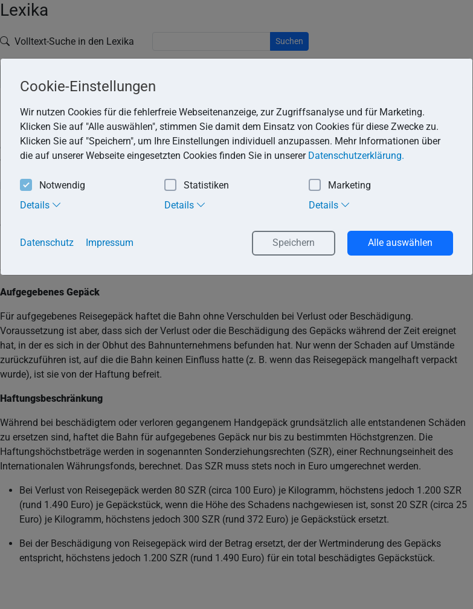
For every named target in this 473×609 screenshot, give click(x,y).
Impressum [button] (110, 242)
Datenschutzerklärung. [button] (356, 155)
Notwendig (52, 186)
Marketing (340, 186)
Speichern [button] (293, 242)
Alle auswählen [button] (400, 242)
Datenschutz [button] (47, 242)
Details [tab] (41, 205)
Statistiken (196, 186)
